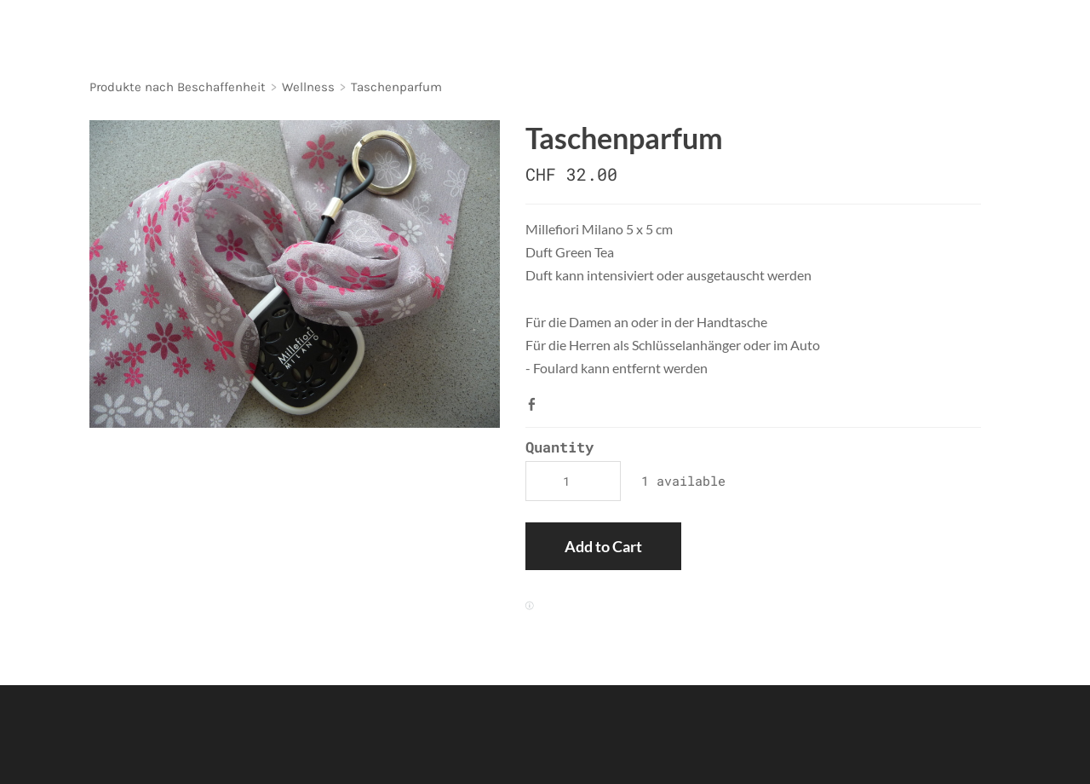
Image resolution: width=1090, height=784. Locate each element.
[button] (603, 546)
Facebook (535, 404)
